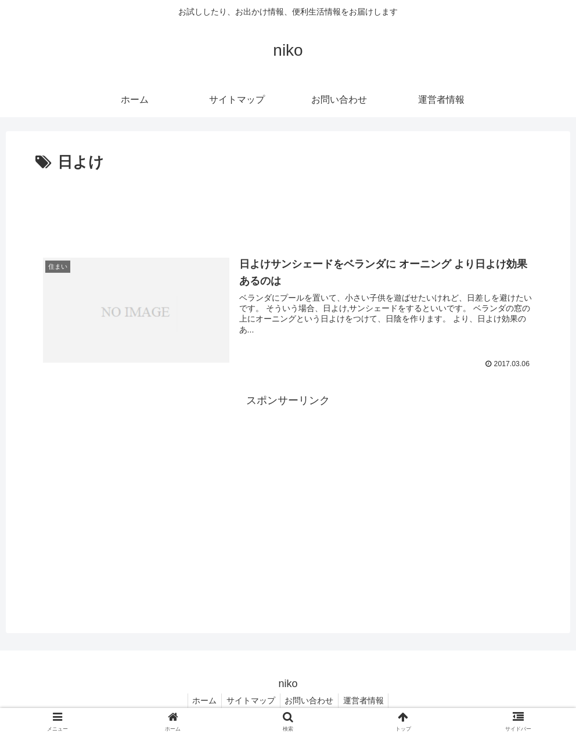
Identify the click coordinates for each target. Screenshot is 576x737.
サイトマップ (249, 700)
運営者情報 (367, 700)
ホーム (201, 700)
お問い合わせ (310, 700)
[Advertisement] (288, 208)
